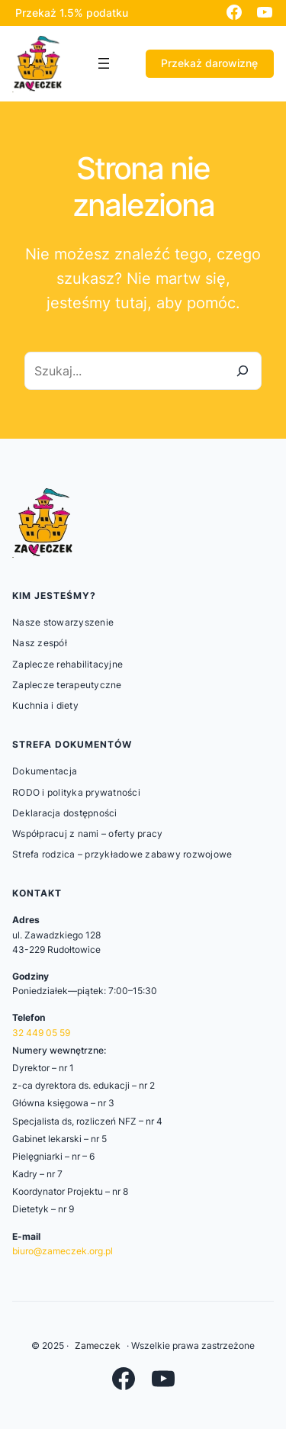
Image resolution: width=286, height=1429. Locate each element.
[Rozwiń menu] (104, 63)
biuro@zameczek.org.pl (62, 1251)
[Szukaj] (242, 371)
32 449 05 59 (41, 1032)
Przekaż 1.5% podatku (71, 12)
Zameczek (98, 1345)
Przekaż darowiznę (209, 62)
